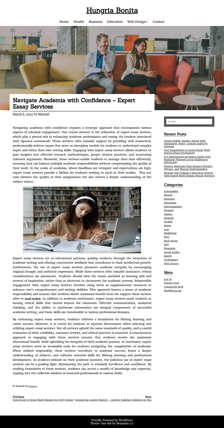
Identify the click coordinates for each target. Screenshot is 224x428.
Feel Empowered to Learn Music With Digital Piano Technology (187, 152)
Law (166, 229)
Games (168, 214)
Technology (171, 259)
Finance (169, 210)
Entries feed (171, 283)
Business (95, 22)
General (168, 218)
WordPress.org (173, 290)
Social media (172, 252)
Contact (159, 22)
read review (33, 298)
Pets (166, 237)
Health (79, 22)
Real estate (171, 240)
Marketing (170, 233)
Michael (43, 114)
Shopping (170, 248)
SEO (166, 244)
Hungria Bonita (112, 10)
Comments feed (173, 286)
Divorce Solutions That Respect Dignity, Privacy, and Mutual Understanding (188, 168)
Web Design (136, 22)
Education (115, 22)
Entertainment (173, 206)
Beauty (168, 195)
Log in (168, 279)
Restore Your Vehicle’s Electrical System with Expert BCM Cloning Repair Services (189, 174)
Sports (168, 256)
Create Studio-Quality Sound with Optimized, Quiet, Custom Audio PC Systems (186, 143)
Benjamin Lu (124, 423)
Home (64, 22)
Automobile (171, 191)
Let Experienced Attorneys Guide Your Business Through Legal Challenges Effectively (187, 159)
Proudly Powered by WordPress (112, 420)
